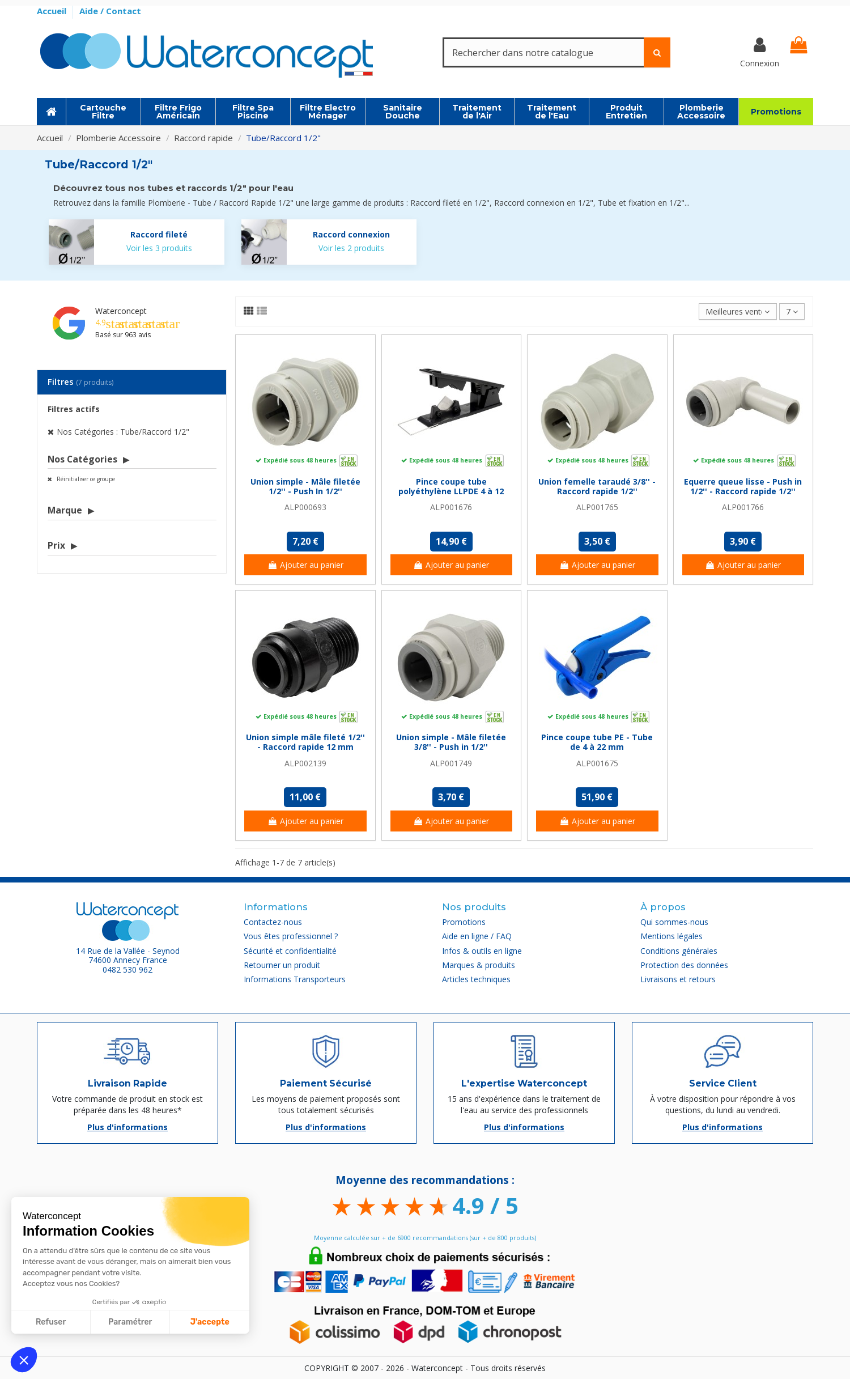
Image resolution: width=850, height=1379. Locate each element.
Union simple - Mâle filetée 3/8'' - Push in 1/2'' (451, 742)
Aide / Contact (110, 10)
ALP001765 (597, 507)
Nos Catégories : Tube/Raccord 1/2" (123, 431)
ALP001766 (743, 507)
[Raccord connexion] (329, 242)
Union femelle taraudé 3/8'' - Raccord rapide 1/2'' (597, 486)
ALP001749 (451, 763)
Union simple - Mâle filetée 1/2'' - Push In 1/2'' (305, 486)
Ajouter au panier (305, 564)
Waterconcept (121, 310)
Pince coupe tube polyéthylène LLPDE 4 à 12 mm (451, 491)
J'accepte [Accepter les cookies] (210, 1322)
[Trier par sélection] (737, 311)
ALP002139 (305, 763)
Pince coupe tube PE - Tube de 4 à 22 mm (597, 742)
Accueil (53, 10)
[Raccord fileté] (136, 242)
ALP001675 (597, 763)
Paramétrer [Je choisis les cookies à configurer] (130, 1322)
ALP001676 (451, 507)
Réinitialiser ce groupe (85, 479)
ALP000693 (305, 507)
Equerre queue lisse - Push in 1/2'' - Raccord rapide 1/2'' (743, 486)
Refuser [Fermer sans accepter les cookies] (51, 1322)
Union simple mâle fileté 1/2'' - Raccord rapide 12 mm (305, 742)
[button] (23, 1359)
